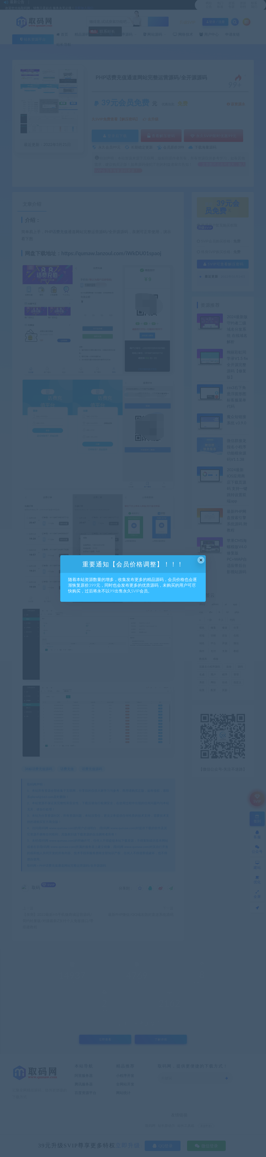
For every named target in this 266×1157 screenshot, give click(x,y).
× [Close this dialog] (201, 560)
